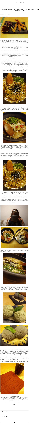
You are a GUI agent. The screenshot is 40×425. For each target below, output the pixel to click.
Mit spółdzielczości (20, 9)
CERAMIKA (23, 10)
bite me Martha (20, 3)
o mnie (26, 9)
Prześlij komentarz (5, 416)
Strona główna (4, 9)
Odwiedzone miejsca (11, 9)
